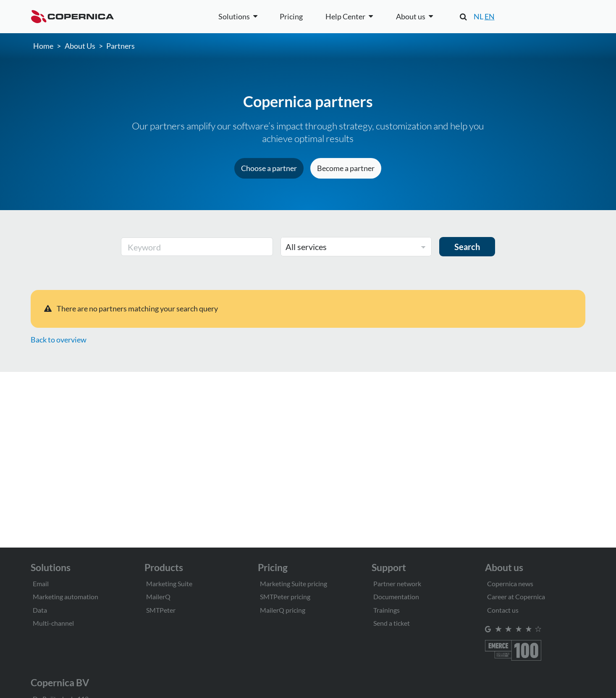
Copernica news (510, 583)
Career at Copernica (516, 597)
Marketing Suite (169, 583)
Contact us (503, 610)
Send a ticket (391, 623)
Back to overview (59, 339)
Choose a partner (269, 168)
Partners (120, 45)
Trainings (386, 610)
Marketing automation (65, 597)
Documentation (396, 597)
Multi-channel (53, 623)
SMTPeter (161, 610)
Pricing (291, 16)
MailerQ (158, 597)
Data (40, 610)
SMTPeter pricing (285, 597)
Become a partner (346, 168)
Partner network (397, 583)
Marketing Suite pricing (293, 583)
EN (490, 16)
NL (478, 16)
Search (467, 247)
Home (43, 45)
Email (41, 583)
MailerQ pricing (282, 610)
